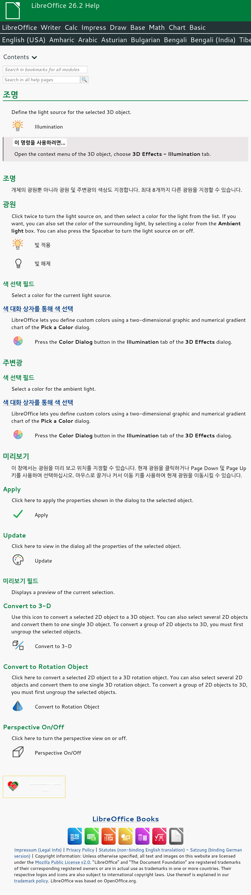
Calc (71, 27)
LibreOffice (19, 27)
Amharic (61, 39)
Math (157, 27)
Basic (197, 27)
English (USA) (24, 39)
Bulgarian (145, 39)
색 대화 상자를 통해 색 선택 (38, 309)
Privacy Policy (80, 850)
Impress (93, 27)
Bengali (175, 39)
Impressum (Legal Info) (38, 850)
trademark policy (31, 881)
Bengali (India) (213, 39)
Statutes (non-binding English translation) (141, 850)
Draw (117, 27)
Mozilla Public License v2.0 (62, 862)
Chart (177, 27)
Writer (50, 27)
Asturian (114, 39)
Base (137, 27)
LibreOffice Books (125, 819)
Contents (16, 56)
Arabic (88, 39)
